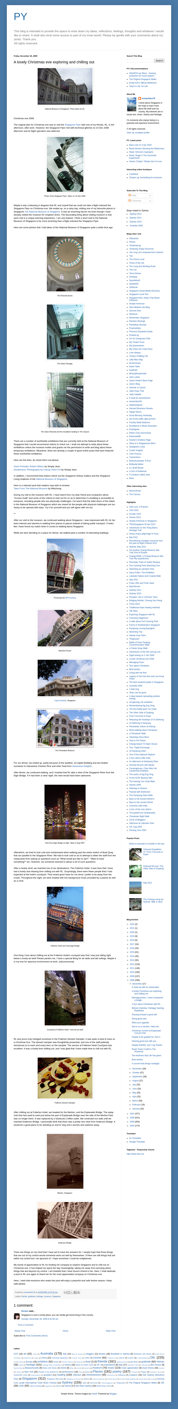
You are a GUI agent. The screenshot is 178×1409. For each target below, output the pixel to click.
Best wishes (134, 669)
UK (162, 1382)
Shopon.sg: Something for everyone (145, 177)
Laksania (144, 1365)
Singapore (56, 1296)
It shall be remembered (139, 398)
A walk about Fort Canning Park (143, 621)
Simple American (137, 303)
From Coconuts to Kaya (140, 716)
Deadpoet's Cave (137, 447)
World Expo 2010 (104, 1386)
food (88, 1361)
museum (47, 1296)
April (134, 1096)
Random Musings (137, 321)
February (136, 1104)
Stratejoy (133, 277)
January (136, 1109)
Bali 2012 (133, 537)
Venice (58, 1386)
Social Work (143, 1379)
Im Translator (135, 1138)
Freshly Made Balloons (139, 422)
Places (132, 242)
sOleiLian (133, 287)
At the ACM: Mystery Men (140, 778)
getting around (122, 1362)
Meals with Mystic (49, 1368)
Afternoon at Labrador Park (141, 823)
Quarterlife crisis (20, 1375)
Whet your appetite (140, 1022)
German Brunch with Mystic (141, 765)
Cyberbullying (142, 1358)
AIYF (16, 1354)
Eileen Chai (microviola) (140, 433)
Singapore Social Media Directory (144, 291)
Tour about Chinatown (139, 666)
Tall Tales (133, 611)
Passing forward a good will (144, 1014)
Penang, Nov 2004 (137, 830)
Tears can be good (137, 692)
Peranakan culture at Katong (142, 726)
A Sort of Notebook (138, 471)
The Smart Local (136, 259)
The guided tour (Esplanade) (142, 813)
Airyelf (94, 1394)
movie (79, 1368)
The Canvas (134, 494)
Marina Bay (18, 1368)
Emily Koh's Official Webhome (143, 83)
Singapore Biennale (55, 1379)
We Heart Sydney (84, 1386)
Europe (29, 1362)
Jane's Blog (134, 384)
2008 (132, 980)
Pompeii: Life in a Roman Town (143, 597)
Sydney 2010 (136, 221)
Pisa (80, 1372)
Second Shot (135, 310)
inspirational (109, 1365)
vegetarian (49, 1386)
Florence (79, 1362)
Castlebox (133, 174)
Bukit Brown (134, 586)
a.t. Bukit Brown (136, 468)
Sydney (67, 1382)
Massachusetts (32, 1368)
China (44, 1358)
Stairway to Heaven (138, 788)
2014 (132, 956)
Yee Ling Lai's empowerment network (146, 252)
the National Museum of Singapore (42, 211)
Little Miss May (136, 359)
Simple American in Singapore (143, 521)
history (68, 1365)
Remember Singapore (139, 318)
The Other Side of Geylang (141, 712)
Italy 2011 (133, 579)
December (137, 984)
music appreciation (129, 1368)
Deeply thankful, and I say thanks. (147, 1045)
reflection (77, 1375)
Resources (111, 1375)
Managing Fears (136, 662)
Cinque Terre (76, 1358)
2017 (132, 944)
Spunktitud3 (134, 280)
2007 (132, 1114)
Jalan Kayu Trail (136, 391)
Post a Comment (25, 1325)
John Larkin (134, 377)
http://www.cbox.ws (135, 1154)
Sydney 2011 (136, 218)
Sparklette (133, 284)
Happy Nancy (135, 412)
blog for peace (77, 1354)
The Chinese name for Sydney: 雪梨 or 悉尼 (153, 900)
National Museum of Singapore (51, 479)
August (135, 1080)
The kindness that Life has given (146, 1055)
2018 (132, 940)
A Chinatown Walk (137, 733)
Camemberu (135, 457)
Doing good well (139, 1019)
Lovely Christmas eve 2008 (141, 659)
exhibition (42, 1361)
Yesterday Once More (139, 737)
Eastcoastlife (135, 436)
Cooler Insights (136, 450)
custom (131, 1358)
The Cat (133, 270)
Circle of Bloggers (137, 820)
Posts (132, 195)
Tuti (131, 256)
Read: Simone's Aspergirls (141, 152)
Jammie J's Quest (137, 387)
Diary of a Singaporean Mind (142, 443)
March (135, 1101)
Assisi (35, 1354)
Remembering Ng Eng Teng (142, 705)
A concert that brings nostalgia (145, 1063)
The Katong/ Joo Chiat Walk (142, 781)
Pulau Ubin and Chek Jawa (141, 583)
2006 (132, 1117)
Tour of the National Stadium (142, 754)
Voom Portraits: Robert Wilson (29, 466)
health (21, 1365)
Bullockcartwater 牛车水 (140, 461)
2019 (132, 936)
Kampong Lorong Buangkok (142, 628)
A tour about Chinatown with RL (146, 1004)
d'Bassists (133, 238)
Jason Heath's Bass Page (141, 380)
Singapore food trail (73, 1379)
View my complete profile (138, 132)
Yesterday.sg (135, 245)
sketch (86, 1379)
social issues (112, 1379)
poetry (117, 1371)
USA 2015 (133, 510)
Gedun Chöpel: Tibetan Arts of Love (145, 161)
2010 (132, 972)
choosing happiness (60, 1358)
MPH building (70, 598)
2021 (132, 928)
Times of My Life (136, 263)
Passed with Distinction (139, 792)
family (56, 1362)
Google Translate (137, 1142)
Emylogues (134, 429)
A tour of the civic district (140, 809)
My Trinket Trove (136, 342)
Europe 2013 (135, 514)
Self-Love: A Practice (138, 507)
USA (21, 1385)
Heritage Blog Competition (52, 1365)
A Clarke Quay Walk (138, 648)
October (136, 1072)
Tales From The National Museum (31, 488)
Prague (144, 1372)
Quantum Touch (156, 1372)
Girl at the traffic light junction (142, 419)
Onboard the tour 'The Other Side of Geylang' (153, 867)
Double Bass (18, 1362)
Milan (72, 1368)
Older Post (111, 1331)
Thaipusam (134, 639)
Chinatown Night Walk (139, 816)
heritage (39, 1296)
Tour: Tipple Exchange (139, 747)
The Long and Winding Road (142, 266)
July (134, 1084)
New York (28, 1372)
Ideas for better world (84, 1365)
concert (97, 1357)
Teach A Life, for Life (138, 86)
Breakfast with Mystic (142, 1354)
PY (20, 16)
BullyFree (27, 1358)
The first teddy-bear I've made (142, 709)
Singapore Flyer (73, 124)
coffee (87, 1358)
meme (63, 1368)
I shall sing (134, 689)
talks (84, 1383)
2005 (132, 1122)
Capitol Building (60, 701)
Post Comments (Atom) (37, 1336)
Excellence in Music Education (143, 426)
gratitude (31, 1296)
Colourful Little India (138, 806)
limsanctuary (135, 363)
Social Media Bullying (128, 1379)
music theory (148, 1368)
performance (68, 1372)
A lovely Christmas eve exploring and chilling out (146, 992)
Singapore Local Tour (139, 294)
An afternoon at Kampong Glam (143, 761)
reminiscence (93, 1374)
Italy (121, 1365)
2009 (132, 976)
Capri (36, 1358)
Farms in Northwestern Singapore (144, 625)
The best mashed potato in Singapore (146, 682)
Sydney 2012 (136, 214)
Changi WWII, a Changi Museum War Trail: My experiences (146, 557)
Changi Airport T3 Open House (143, 744)
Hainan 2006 (135, 785)
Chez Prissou (135, 454)
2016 (132, 948)
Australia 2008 (136, 225)
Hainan (160, 1361)
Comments (135, 201)
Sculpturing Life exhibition (141, 702)
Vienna (68, 1386)
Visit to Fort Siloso (137, 740)
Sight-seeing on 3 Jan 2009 (141, 655)
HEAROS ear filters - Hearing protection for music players (142, 74)
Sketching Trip (135, 632)
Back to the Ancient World (141, 802)
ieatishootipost (135, 405)
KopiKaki (133, 370)
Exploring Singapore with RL (142, 614)
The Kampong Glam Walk (141, 795)
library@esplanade (137, 373)
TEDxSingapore (107, 1383)
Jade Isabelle (135, 394)
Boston (102, 1354)
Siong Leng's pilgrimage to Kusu (144, 534)
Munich (86, 1368)
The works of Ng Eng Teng (141, 774)
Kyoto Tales (134, 366)
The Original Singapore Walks (142, 79)
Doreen (24, 1311)
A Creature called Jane (139, 474)
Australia (46, 1353)
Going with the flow (138, 673)
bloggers (90, 1354)
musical (161, 1368)
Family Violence (67, 1362)
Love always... (135, 352)
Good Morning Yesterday (140, 415)
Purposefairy (135, 328)
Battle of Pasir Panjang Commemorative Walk (139, 643)
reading (61, 1374)
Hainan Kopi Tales (137, 635)
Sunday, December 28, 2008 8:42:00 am (39, 1319)
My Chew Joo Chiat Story (140, 349)
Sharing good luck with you (144, 1041)
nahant (18, 1372)
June (134, 1089)
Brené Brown (135, 491)
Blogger (113, 1394)
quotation (47, 1375)
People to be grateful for (48, 1372)
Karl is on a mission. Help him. (145, 1026)
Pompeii (134, 1372)
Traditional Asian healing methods (144, 607)
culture (121, 1358)
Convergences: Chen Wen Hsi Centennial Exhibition (143, 769)
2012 (132, 964)
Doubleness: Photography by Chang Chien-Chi (37, 469)
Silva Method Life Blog (139, 307)
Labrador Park (133, 1365)
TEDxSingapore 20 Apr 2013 (142, 524)
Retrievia (133, 314)
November (137, 1068)
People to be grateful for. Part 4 (146, 1037)
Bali (64, 1354)
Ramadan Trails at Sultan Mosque (144, 562)
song (152, 1379)
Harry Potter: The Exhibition (141, 572)
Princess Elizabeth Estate (140, 331)
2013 (132, 960)
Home (65, 1331)
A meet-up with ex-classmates (145, 987)
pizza (87, 1372)
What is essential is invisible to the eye (146, 844)
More (131, 478)
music (111, 1367)
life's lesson (156, 1365)
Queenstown (35, 1375)
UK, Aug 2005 (135, 827)
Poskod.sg (134, 335)
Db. (153, 1357)
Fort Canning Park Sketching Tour (144, 565)
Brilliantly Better (136, 464)
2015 (132, 952)
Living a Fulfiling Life (138, 356)
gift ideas (134, 1362)
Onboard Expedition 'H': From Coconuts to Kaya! (153, 852)
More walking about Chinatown (143, 730)
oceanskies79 (148, 98)
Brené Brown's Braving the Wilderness (146, 148)
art (24, 1353)
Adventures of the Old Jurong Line (144, 652)
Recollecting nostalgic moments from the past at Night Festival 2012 (146, 542)
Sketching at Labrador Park (141, 569)
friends (24, 1296)
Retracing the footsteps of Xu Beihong (146, 719)
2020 (132, 932)
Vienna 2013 (135, 517)
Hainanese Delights (82, 766)
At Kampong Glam (137, 751)
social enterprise (98, 1379)
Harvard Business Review (141, 408)
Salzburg (122, 1375)
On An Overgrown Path (139, 338)
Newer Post (20, 1331)
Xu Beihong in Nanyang (140, 723)
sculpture (133, 1375)
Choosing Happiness (138, 618)
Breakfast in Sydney (120, 1354)
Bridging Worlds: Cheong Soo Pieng (145, 600)
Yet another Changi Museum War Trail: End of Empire (144, 551)
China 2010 (134, 604)
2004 (132, 1125)
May (134, 1092)
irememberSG (135, 401)
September (137, 1076)
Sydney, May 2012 (137, 547)
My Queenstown (136, 345)
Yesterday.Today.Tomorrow (141, 249)
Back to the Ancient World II (141, 799)
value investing (36, 1386)
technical (94, 1383)
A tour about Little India (139, 758)
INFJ (99, 1365)
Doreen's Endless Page (140, 440)
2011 (132, 968)
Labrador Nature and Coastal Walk (145, 576)
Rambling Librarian (138, 325)
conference (111, 1358)
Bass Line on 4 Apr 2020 (140, 145)
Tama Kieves (135, 273)
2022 (132, 924)
